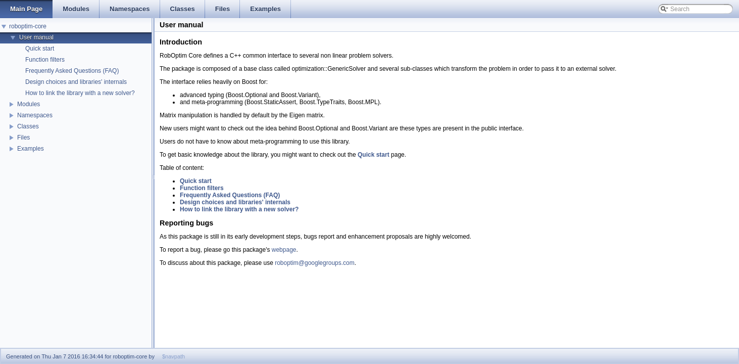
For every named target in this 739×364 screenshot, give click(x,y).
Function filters (45, 59)
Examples (30, 148)
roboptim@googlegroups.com (315, 262)
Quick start (39, 48)
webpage (284, 249)
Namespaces (35, 115)
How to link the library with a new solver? (80, 93)
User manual (36, 37)
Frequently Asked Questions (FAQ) (72, 70)
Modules (28, 104)
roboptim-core (27, 26)
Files (23, 137)
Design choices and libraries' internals (76, 81)
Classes (28, 126)
